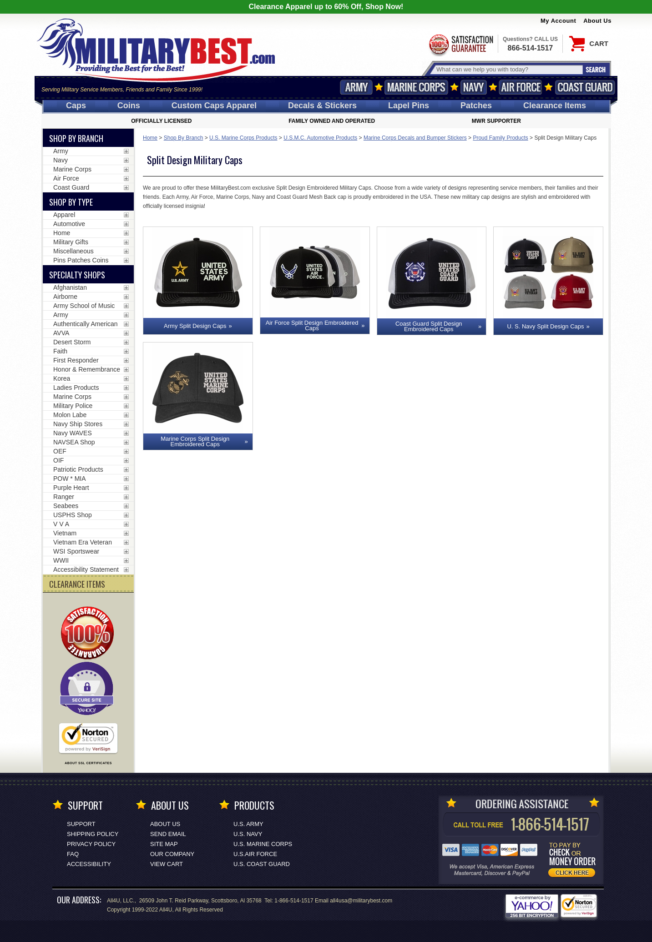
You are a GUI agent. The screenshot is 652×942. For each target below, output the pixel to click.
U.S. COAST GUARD (261, 864)
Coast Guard (585, 87)
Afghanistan (70, 287)
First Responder (76, 360)
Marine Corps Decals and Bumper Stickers (415, 138)
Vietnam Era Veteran (82, 542)
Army (356, 87)
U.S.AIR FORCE (255, 854)
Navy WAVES (72, 433)
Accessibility (89, 864)
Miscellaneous (73, 251)
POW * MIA (69, 478)
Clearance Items (554, 105)
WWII (61, 560)
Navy (473, 87)
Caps (76, 105)
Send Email (168, 834)
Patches (476, 105)
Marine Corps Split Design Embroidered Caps (195, 441)
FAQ (73, 854)
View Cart (166, 864)
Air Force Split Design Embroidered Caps (312, 325)
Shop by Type (71, 202)
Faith (60, 351)
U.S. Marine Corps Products (243, 138)
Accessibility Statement (86, 569)
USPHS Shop (72, 515)
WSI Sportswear (76, 551)
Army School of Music (84, 305)
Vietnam (64, 533)
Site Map (164, 844)
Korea (61, 378)
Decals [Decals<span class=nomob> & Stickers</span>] (322, 105)
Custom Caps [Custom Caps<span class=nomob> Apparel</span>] (214, 105)
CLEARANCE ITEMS (77, 584)
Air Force (520, 87)
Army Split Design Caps (195, 325)
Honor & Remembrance (86, 369)
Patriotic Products (78, 469)
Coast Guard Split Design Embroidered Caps (428, 326)
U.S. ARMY (248, 824)
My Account (558, 20)
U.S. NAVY (247, 834)
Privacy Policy (91, 844)
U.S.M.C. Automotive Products (320, 138)
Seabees (65, 505)
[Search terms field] (508, 69)
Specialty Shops (77, 275)
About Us (597, 20)
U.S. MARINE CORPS (262, 844)
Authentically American (85, 323)
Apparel (64, 214)
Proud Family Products (500, 138)
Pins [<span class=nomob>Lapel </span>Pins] (408, 105)
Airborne (65, 296)
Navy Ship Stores (77, 424)
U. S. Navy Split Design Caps (545, 326)
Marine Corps (416, 87)
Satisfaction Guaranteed (460, 44)
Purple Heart (71, 487)
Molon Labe (69, 414)
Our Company (172, 854)
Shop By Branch (183, 138)
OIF (58, 460)
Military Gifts (70, 242)
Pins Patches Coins (80, 260)
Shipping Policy (92, 834)
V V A (61, 524)
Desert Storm (72, 342)
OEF (59, 451)
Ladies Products (76, 387)
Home (150, 138)
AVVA (61, 333)
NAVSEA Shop (74, 442)
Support (81, 824)
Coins (128, 105)
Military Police (72, 405)
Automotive (69, 223)
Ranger (63, 496)
